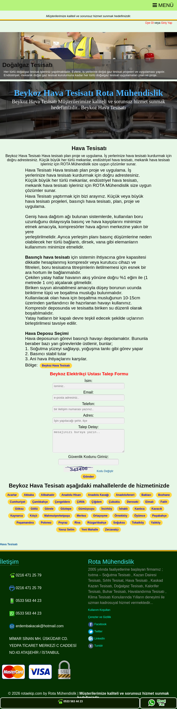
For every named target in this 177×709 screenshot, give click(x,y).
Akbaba (29, 495)
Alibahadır (47, 495)
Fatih (164, 501)
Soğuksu (119, 522)
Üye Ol (149, 22)
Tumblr (95, 645)
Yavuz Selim (66, 529)
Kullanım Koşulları (99, 610)
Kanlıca (140, 508)
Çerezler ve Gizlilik (99, 617)
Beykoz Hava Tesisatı (56, 365)
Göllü (34, 508)
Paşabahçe (159, 515)
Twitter (95, 631)
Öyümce (139, 515)
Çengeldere (62, 501)
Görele (49, 508)
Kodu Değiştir (105, 471)
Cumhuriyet (17, 501)
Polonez (46, 522)
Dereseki (132, 501)
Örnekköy (121, 515)
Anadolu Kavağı (98, 495)
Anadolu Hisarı (71, 495)
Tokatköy (138, 522)
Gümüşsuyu (86, 508)
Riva (77, 522)
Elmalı (149, 501)
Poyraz (62, 522)
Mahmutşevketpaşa (57, 515)
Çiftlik (81, 501)
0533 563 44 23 (70, 701)
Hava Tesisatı (9, 544)
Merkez (81, 515)
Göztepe (65, 508)
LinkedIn (96, 638)
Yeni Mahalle (89, 529)
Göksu (19, 508)
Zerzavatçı (112, 529)
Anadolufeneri (125, 495)
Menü (163, 5)
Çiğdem (96, 501)
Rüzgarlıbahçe (96, 522)
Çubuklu (114, 501)
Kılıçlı (33, 515)
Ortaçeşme (100, 515)
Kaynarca (16, 515)
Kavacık (157, 508)
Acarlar (12, 495)
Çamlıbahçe (40, 501)
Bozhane (164, 495)
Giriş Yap (166, 22)
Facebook (97, 624)
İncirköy (106, 508)
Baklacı (146, 495)
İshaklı (123, 508)
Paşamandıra (25, 522)
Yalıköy (155, 522)
